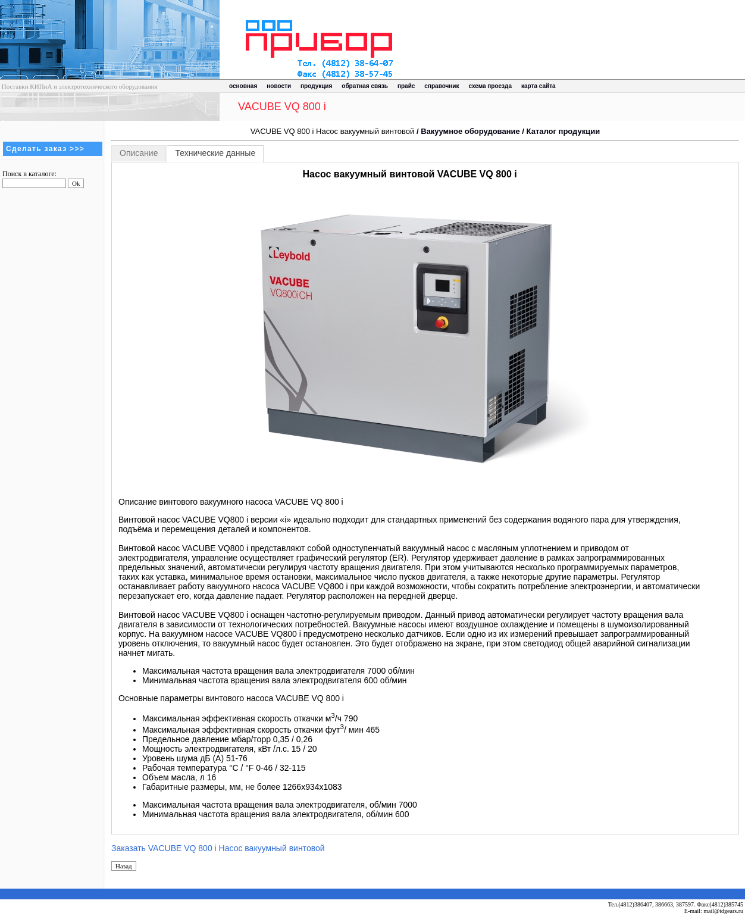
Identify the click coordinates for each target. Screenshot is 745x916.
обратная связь (365, 86)
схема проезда (490, 86)
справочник (441, 86)
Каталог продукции (563, 131)
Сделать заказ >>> (45, 149)
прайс (406, 86)
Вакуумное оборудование (470, 131)
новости (279, 86)
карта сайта (538, 86)
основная (243, 86)
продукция (316, 86)
